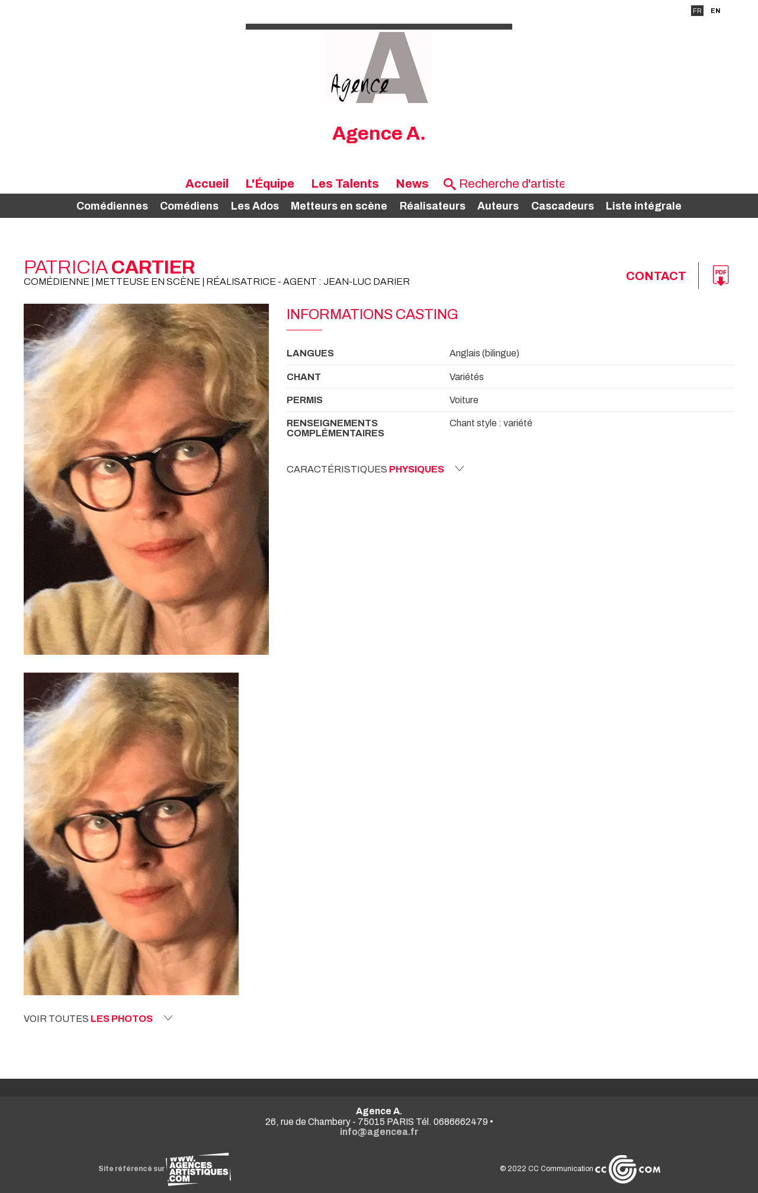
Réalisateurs (432, 206)
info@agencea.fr (379, 1132)
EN (715, 10)
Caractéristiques (375, 469)
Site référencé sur (164, 1169)
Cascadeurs (562, 206)
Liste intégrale (644, 206)
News (412, 183)
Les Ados (255, 206)
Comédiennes (112, 206)
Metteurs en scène (339, 206)
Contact (656, 275)
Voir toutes (98, 1018)
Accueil (207, 183)
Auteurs (498, 206)
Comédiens (189, 206)
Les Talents (345, 183)
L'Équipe (269, 183)
